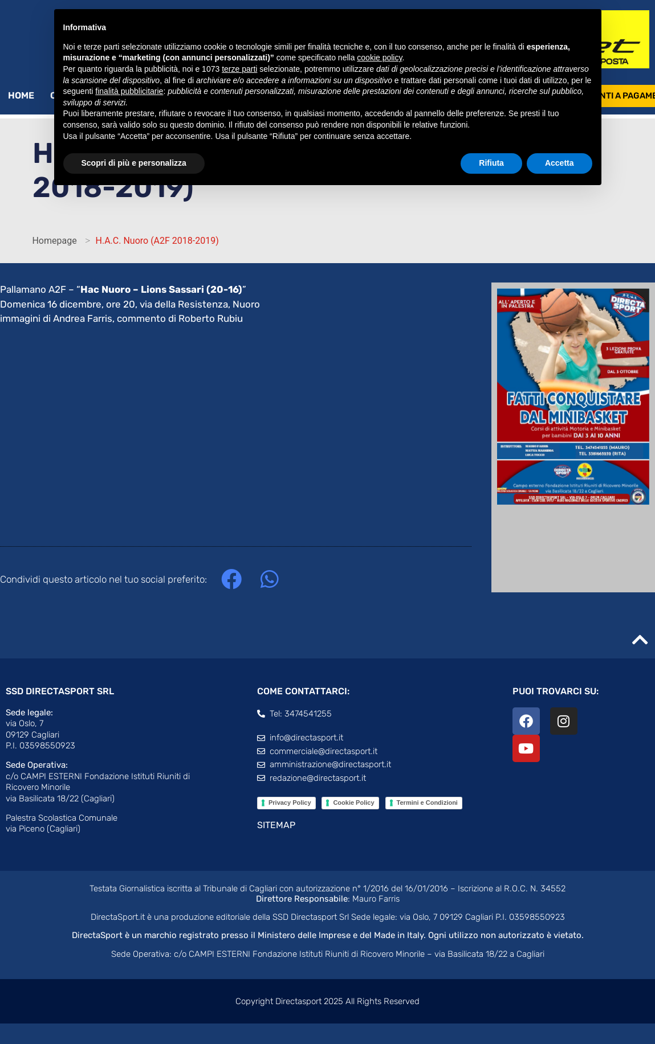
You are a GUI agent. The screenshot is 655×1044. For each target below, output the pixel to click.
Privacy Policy (289, 802)
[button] (231, 579)
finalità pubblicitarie (129, 91)
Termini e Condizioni (427, 802)
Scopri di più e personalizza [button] (134, 162)
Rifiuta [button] (491, 162)
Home (21, 95)
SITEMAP (276, 825)
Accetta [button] (559, 162)
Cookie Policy (353, 802)
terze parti (239, 68)
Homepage (54, 240)
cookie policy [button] (379, 57)
